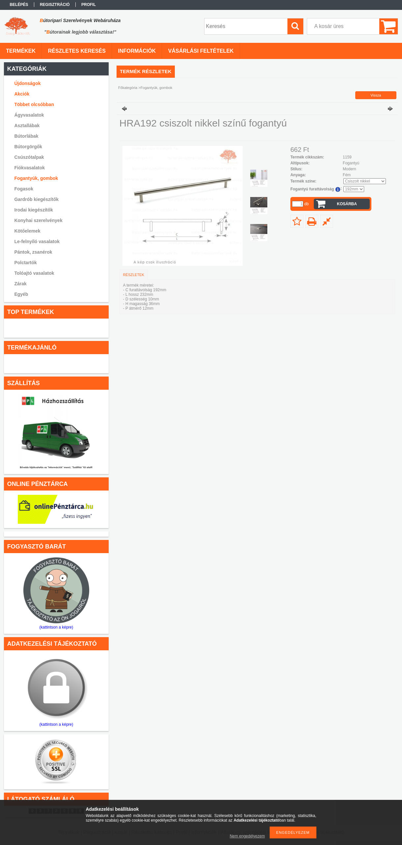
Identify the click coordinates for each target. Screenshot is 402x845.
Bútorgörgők (28, 146)
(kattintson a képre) (56, 627)
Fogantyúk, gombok (36, 178)
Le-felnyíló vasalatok (37, 241)
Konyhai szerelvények (38, 220)
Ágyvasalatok (29, 115)
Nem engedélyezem (247, 836)
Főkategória (127, 88)
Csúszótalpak (29, 157)
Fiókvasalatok (29, 167)
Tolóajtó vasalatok (34, 273)
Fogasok (23, 188)
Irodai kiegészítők (33, 209)
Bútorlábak (26, 136)
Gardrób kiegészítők (36, 199)
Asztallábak (27, 125)
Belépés (19, 4)
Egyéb (21, 294)
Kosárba (347, 204)
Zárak (20, 283)
